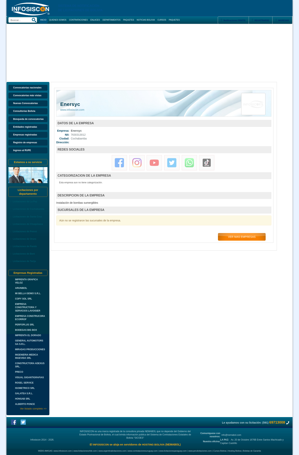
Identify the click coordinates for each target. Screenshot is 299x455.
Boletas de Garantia (252, 451)
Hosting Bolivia (234, 451)
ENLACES (95, 20)
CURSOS (162, 20)
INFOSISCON (101, 444)
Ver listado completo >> (33, 408)
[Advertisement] (149, 52)
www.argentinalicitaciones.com (112, 451)
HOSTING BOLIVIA (153, 444)
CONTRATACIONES (78, 20)
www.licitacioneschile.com (85, 451)
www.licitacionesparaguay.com (173, 451)
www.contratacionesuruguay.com (143, 451)
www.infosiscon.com (72, 109)
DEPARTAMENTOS (112, 20)
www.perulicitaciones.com (200, 451)
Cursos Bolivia (219, 451)
